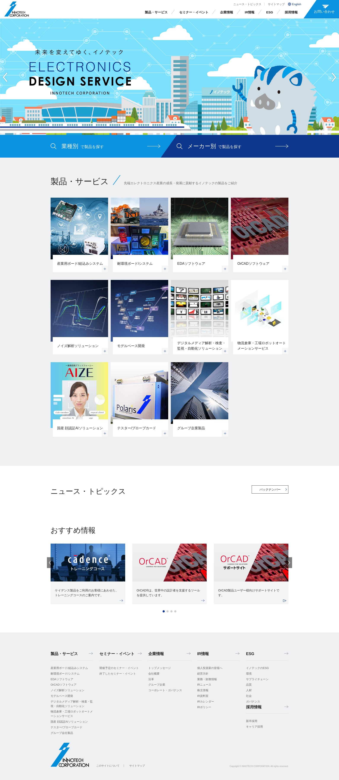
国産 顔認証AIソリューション (80, 428)
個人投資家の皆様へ (209, 668)
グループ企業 (156, 684)
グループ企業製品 (191, 428)
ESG (269, 12)
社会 (249, 696)
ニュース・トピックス (247, 4)
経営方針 (202, 673)
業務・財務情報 (207, 679)
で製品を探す (82, 146)
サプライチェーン (257, 679)
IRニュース (204, 684)
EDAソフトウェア (191, 263)
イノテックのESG (257, 668)
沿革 (151, 679)
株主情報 (202, 690)
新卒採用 (251, 721)
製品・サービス (156, 12)
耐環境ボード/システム (135, 263)
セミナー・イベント (193, 12)
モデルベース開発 (131, 346)
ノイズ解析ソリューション (78, 346)
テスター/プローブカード (136, 428)
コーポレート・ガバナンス (165, 690)
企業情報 (226, 12)
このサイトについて (108, 765)
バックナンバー (270, 489)
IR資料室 (202, 696)
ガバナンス (253, 701)
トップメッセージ (159, 668)
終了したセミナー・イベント (117, 673)
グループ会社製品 (62, 733)
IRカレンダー (205, 701)
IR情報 (249, 12)
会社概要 (154, 673)
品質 (249, 684)
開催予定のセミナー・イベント (119, 668)
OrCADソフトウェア (253, 263)
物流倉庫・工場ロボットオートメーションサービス (261, 345)
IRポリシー (204, 707)
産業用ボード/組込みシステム (80, 263)
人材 (249, 690)
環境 (249, 673)
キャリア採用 (254, 726)
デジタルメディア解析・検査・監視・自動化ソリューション (201, 345)
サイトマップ (276, 4)
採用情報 (291, 12)
